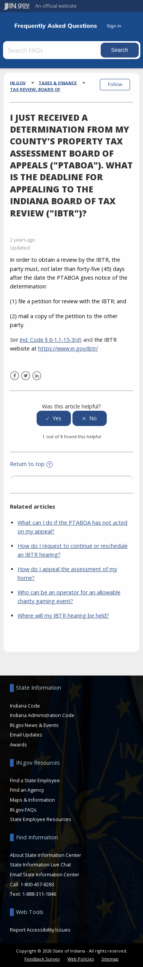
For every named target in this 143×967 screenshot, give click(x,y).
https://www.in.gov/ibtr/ (68, 348)
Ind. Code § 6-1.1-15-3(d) (50, 339)
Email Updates (26, 735)
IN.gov (18, 82)
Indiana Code (25, 706)
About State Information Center (45, 855)
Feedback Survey (42, 959)
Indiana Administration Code (42, 715)
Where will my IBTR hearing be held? (63, 615)
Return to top (31, 463)
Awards (18, 744)
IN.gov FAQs (23, 810)
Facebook (14, 376)
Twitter (26, 376)
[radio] (54, 418)
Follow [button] (115, 84)
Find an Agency (27, 790)
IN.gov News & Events (34, 725)
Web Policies (80, 959)
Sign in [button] (114, 26)
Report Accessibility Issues (40, 930)
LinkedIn (37, 376)
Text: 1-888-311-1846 (33, 894)
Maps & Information (32, 800)
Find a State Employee (35, 780)
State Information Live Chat (40, 864)
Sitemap (110, 959)
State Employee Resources (40, 819)
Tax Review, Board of (35, 89)
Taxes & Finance (58, 82)
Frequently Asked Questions (55, 25)
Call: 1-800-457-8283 (32, 884)
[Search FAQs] (53, 50)
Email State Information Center (44, 874)
